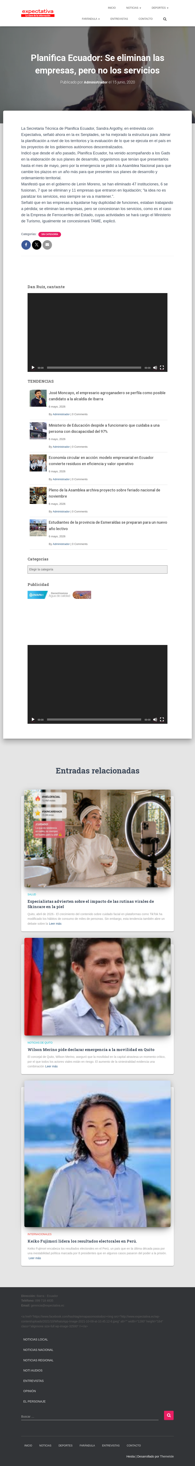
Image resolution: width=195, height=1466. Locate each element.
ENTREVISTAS (119, 18)
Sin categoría (49, 234)
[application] (97, 332)
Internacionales (40, 1234)
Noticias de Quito (40, 1042)
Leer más (55, 923)
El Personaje (34, 1401)
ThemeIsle (167, 1456)
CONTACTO (146, 18)
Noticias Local (35, 1339)
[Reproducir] (33, 367)
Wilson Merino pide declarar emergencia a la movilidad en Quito (91, 1049)
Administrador (61, 414)
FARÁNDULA (91, 18)
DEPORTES (160, 7)
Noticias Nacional (38, 1350)
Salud (32, 894)
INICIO (112, 7)
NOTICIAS (133, 7)
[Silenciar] (155, 367)
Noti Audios (32, 1370)
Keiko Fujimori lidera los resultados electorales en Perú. (82, 1241)
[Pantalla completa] (162, 367)
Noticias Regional (38, 1360)
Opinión (29, 1391)
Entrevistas (33, 1381)
